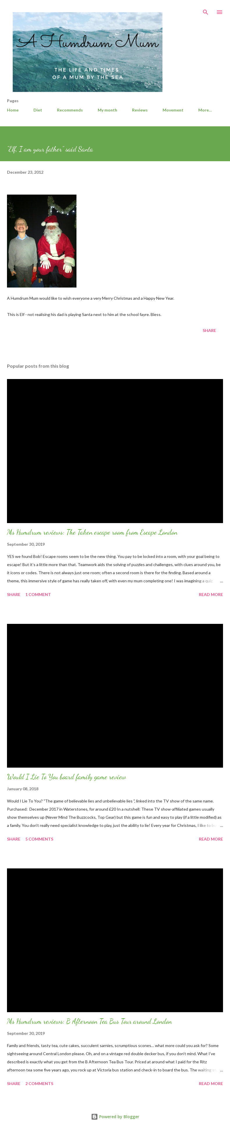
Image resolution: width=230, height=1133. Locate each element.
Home (13, 109)
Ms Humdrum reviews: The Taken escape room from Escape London (92, 532)
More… (205, 109)
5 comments (39, 838)
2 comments (39, 1083)
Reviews (140, 109)
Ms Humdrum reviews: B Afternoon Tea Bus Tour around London (89, 1021)
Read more (211, 594)
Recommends (70, 109)
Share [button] (209, 330)
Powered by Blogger (115, 1116)
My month (107, 109)
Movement (173, 109)
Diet (37, 109)
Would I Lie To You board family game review (66, 777)
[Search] (205, 10)
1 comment (38, 594)
